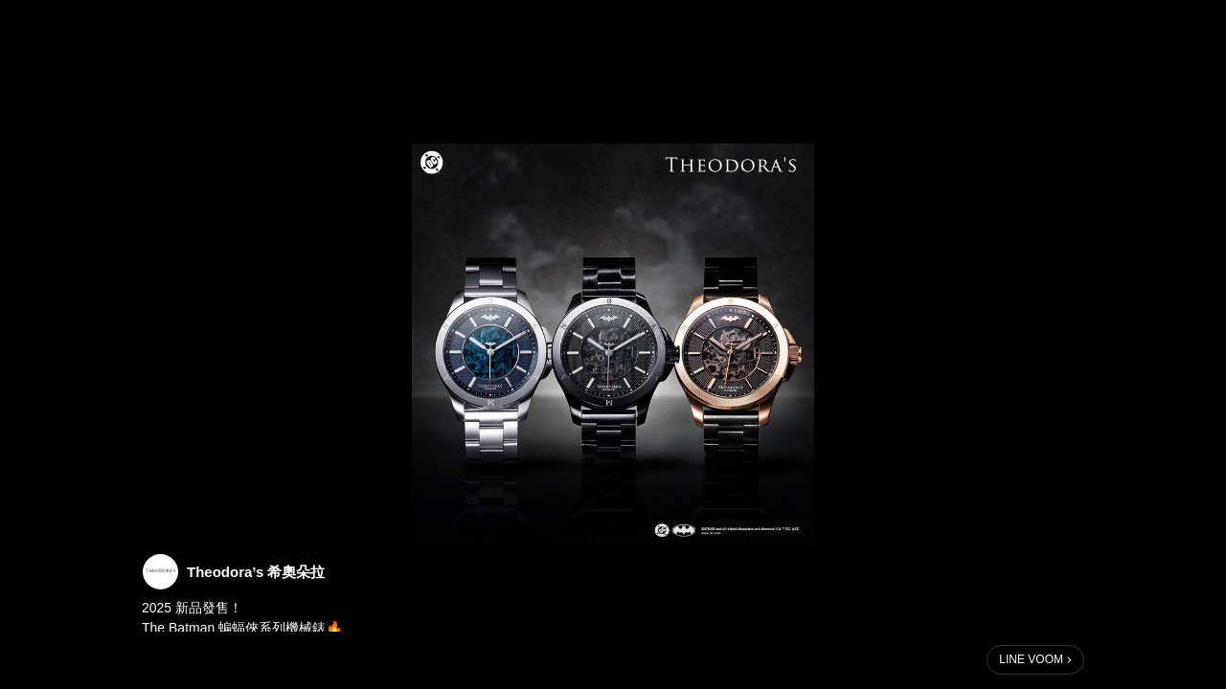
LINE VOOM (1031, 659)
